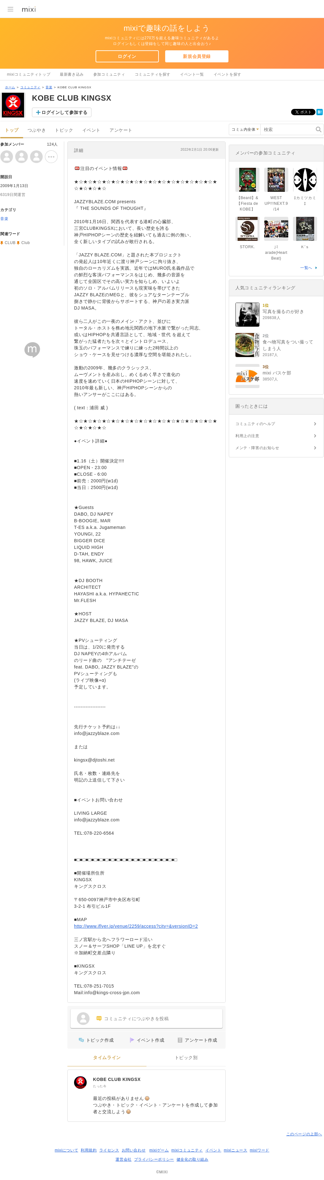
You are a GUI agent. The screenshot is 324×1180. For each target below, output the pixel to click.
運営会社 (123, 1159)
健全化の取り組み (193, 1159)
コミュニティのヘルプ (255, 424)
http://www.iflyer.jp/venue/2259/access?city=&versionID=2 (136, 926)
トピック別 (186, 1057)
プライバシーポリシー (154, 1159)
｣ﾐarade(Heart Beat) (276, 252)
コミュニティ (30, 87)
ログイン (127, 56)
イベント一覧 (192, 74)
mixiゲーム (159, 1150)
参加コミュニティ (109, 74)
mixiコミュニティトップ (28, 74)
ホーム (10, 87)
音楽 (49, 87)
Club (25, 243)
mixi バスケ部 (277, 372)
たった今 (99, 1086)
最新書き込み (72, 74)
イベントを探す (227, 74)
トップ (12, 130)
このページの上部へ (304, 1134)
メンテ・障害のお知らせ (257, 448)
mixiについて (66, 1150)
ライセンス (109, 1150)
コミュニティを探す (153, 74)
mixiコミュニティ (187, 1150)
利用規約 (89, 1150)
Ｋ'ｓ (305, 247)
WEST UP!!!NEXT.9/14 (276, 203)
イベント (91, 130)
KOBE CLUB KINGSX (116, 1079)
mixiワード (259, 1150)
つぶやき (37, 130)
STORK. (247, 247)
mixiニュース (235, 1150)
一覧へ (306, 268)
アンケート (121, 130)
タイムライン (107, 1057)
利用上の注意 (247, 436)
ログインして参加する (64, 112)
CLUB (10, 243)
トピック (64, 130)
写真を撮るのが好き (283, 311)
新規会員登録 (197, 56)
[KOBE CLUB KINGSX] (80, 1082)
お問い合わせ (134, 1150)
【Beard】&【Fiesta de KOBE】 (248, 203)
